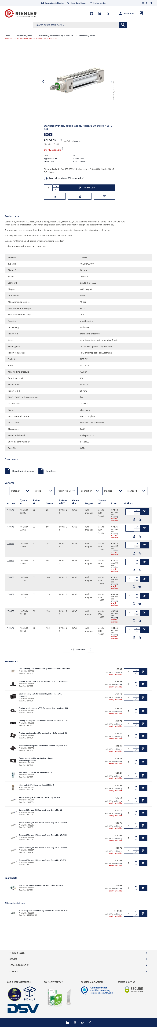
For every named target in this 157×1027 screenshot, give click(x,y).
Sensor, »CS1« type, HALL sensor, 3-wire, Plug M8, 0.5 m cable (43, 828)
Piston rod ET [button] (64, 496)
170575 (10, 566)
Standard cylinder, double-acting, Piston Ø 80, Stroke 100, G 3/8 (43, 916)
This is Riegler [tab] (17, 953)
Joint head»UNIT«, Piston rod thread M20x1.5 (36, 791)
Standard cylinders (87, 35)
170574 (10, 549)
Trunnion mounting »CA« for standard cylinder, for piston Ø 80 (43, 751)
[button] (129, 13)
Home (7, 35)
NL (151, 3)
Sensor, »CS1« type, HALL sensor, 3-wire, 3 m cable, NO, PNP (42, 866)
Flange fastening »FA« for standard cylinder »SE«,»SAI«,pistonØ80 (36, 765)
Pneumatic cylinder (24, 35)
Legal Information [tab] (19, 965)
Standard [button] (132, 496)
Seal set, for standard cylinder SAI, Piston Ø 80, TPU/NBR (41, 891)
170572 (10, 515)
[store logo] (21, 13)
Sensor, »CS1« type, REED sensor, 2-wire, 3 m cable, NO (40, 816)
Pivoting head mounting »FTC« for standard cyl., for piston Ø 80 (43, 714)
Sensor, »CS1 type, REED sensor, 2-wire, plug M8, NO (39, 803)
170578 (10, 616)
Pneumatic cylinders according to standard (55, 35)
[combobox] (80, 25)
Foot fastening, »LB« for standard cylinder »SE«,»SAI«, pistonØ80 (44, 674)
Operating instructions (23, 476)
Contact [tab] (14, 971)
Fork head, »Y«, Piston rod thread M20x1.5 (35, 778)
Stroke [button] (38, 496)
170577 (10, 600)
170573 (10, 532)
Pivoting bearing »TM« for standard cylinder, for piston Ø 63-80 (43, 726)
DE (143, 3)
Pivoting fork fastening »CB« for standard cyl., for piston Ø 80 (43, 739)
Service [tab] (13, 959)
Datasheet (51, 476)
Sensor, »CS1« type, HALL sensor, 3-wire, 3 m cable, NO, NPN (43, 841)
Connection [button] (86, 496)
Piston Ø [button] (15, 496)
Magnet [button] (108, 496)
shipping (77, 147)
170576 (10, 583)
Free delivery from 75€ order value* (66, 183)
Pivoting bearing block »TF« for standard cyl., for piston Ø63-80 (43, 687)
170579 (10, 633)
